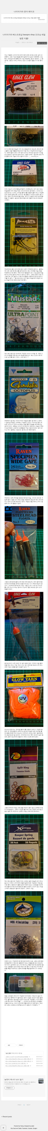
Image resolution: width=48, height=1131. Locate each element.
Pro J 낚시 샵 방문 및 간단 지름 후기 (16, 1063)
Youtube (30, 1128)
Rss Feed (13, 1128)
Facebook (24, 1128)
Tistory (22, 1126)
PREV (19, 1105)
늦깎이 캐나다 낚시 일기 (13, 1079)
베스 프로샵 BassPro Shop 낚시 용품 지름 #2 (18, 1061)
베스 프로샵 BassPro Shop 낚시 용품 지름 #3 (18, 1059)
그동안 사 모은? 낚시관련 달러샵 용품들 (17, 1056)
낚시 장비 (8, 1053)
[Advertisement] (26, 1024)
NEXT (28, 1105)
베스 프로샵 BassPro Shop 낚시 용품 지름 (17, 1065)
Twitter (20, 1128)
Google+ (35, 1128)
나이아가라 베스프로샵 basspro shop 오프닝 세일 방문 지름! (21, 18)
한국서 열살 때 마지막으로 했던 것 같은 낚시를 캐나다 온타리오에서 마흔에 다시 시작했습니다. (20, 1083)
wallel (32, 1126)
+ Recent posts (6, 1116)
